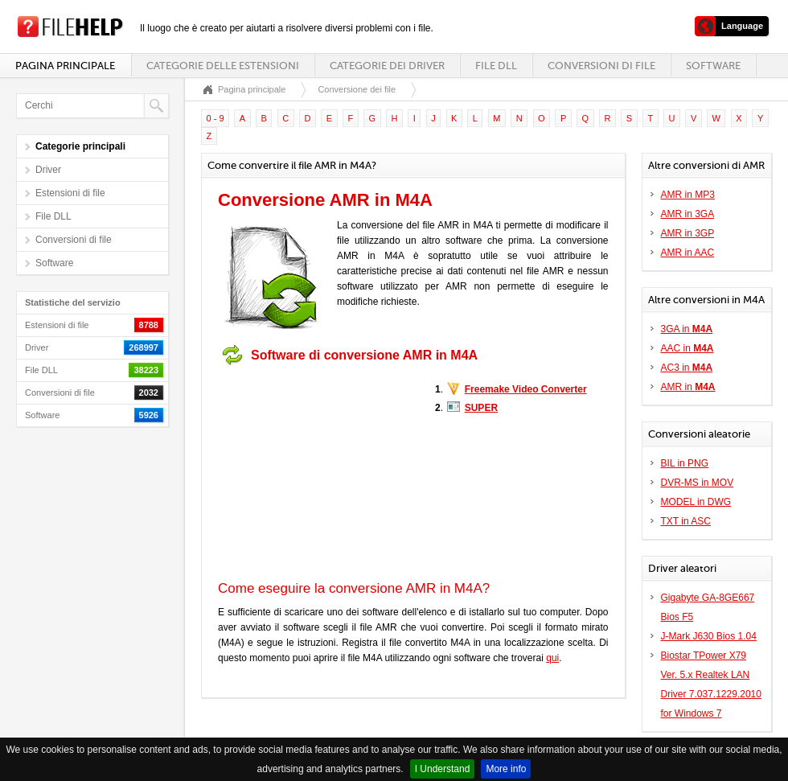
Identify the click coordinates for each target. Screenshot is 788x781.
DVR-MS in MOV (697, 482)
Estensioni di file (70, 193)
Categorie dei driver (387, 66)
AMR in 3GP (688, 233)
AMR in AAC (688, 252)
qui (552, 658)
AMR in (688, 387)
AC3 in (687, 367)
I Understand (442, 769)
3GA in (687, 329)
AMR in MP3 (688, 194)
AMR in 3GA (688, 214)
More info (506, 769)
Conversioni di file (601, 66)
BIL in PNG (685, 463)
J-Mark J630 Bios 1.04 (709, 636)
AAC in (687, 348)
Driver (48, 169)
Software (713, 66)
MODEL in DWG (696, 502)
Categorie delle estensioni (222, 66)
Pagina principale (65, 66)
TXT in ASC (686, 521)
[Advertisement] (318, 472)
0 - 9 (215, 118)
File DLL (496, 66)
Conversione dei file (357, 89)
